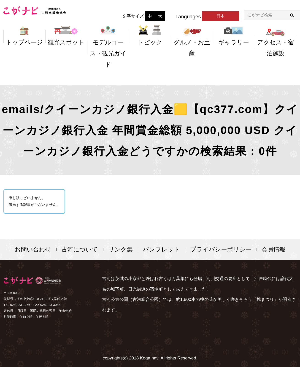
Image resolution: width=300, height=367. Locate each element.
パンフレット (161, 249)
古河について (79, 249)
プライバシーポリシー (220, 249)
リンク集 (120, 249)
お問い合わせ (33, 249)
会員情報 (273, 249)
